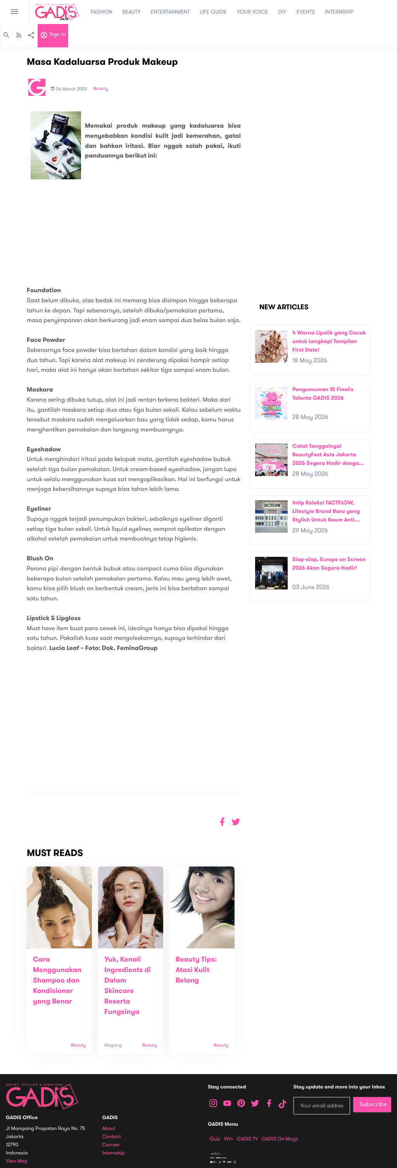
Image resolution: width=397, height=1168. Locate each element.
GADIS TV (247, 1138)
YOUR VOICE (252, 12)
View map (17, 1161)
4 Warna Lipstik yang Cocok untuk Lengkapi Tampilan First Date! (329, 341)
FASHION (101, 12)
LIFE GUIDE (213, 12)
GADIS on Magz (280, 1138)
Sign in (53, 36)
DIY (282, 12)
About (109, 1128)
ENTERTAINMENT (170, 12)
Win (228, 1138)
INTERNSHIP (339, 12)
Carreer (111, 1144)
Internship (113, 1153)
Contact (111, 1136)
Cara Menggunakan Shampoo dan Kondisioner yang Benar (57, 980)
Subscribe (373, 1104)
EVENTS (306, 12)
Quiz (215, 1138)
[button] (236, 822)
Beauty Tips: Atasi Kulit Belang (196, 970)
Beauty (100, 89)
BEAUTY (132, 12)
